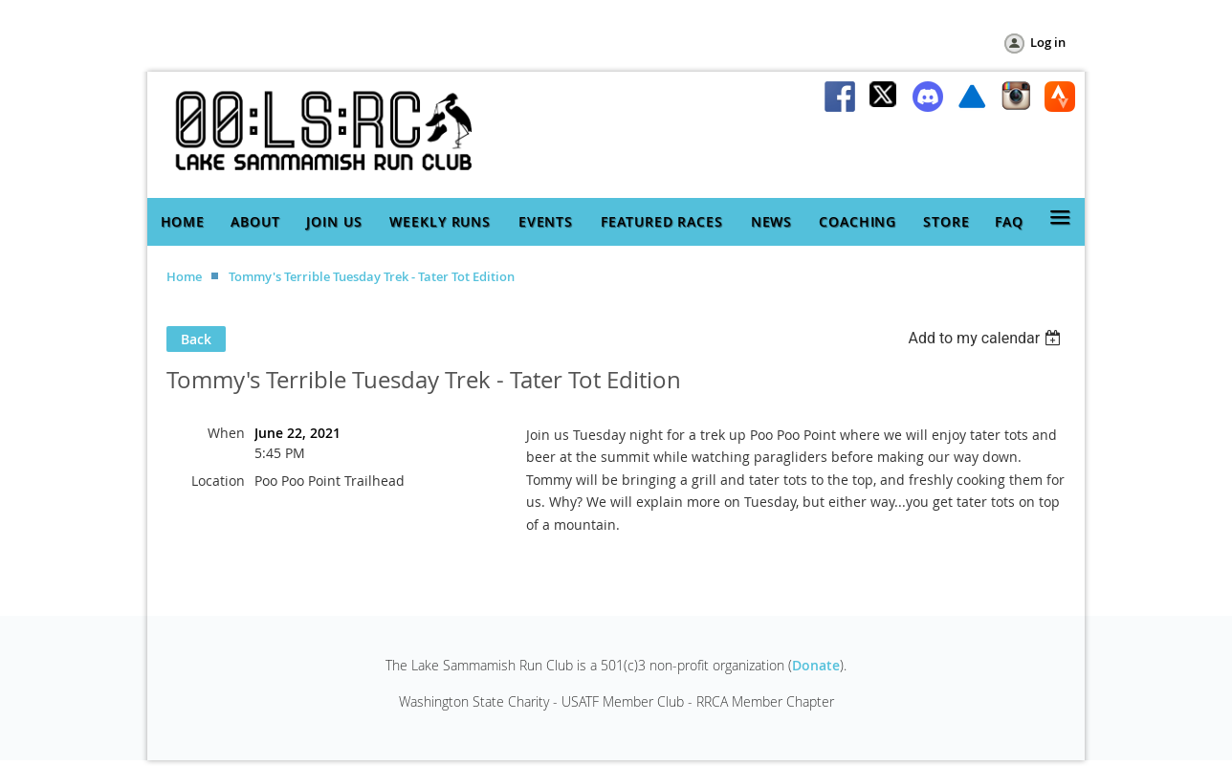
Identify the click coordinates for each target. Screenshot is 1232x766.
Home (184, 276)
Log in (1048, 42)
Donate (816, 665)
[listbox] (987, 338)
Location (218, 480)
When (226, 433)
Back (196, 339)
